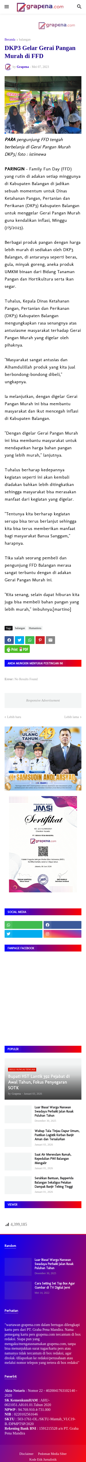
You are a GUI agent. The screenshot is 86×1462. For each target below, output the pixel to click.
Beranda (10, 39)
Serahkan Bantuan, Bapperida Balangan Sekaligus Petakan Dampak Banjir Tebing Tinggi (54, 1182)
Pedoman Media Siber (52, 1454)
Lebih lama (71, 717)
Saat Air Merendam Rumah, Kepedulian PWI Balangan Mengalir (53, 1159)
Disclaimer (26, 1454)
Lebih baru (14, 717)
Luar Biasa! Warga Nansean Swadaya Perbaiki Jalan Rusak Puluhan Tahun (54, 1111)
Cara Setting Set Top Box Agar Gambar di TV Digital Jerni (55, 1286)
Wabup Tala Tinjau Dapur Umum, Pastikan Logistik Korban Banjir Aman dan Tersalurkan (57, 1135)
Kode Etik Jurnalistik (43, 1459)
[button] (6, 7)
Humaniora (35, 628)
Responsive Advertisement (43, 700)
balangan (25, 39)
